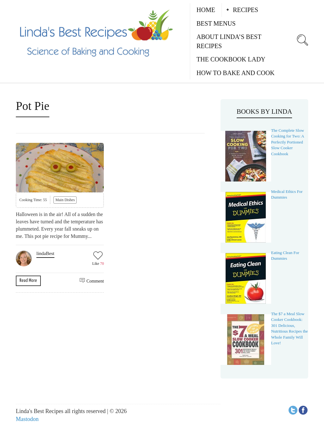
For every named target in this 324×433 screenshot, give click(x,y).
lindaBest (45, 253)
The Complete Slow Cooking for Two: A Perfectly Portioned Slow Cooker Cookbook (287, 142)
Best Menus (216, 23)
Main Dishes (65, 200)
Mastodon (27, 419)
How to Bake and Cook (235, 72)
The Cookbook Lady (230, 59)
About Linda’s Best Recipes (228, 41)
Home (205, 9)
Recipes (245, 9)
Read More (28, 280)
